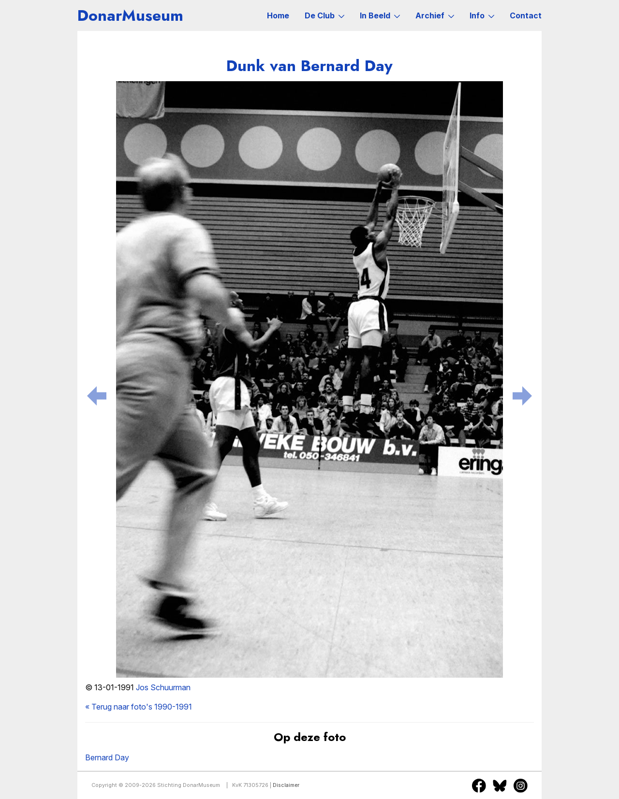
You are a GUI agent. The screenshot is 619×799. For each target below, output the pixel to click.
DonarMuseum (130, 15)
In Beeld (380, 15)
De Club (324, 15)
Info (482, 15)
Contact (526, 15)
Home (278, 15)
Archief (434, 15)
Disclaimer (286, 785)
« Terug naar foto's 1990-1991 (138, 707)
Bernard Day (107, 757)
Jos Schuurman (163, 687)
